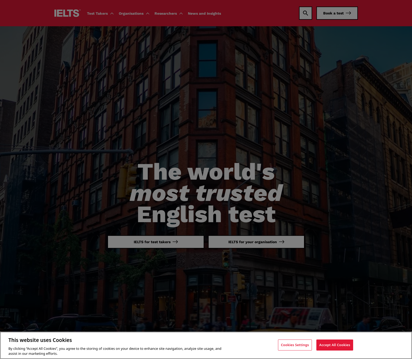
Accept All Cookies (334, 344)
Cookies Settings (295, 344)
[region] (206, 345)
